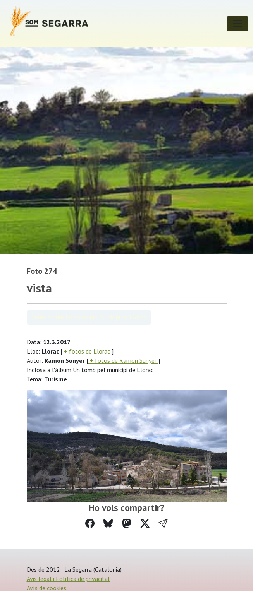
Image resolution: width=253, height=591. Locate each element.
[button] (163, 524)
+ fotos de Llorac (87, 351)
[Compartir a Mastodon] (126, 524)
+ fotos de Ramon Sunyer (123, 360)
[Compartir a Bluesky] (108, 524)
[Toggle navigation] (237, 23)
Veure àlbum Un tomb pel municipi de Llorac (89, 317)
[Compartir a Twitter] (145, 524)
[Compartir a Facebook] (90, 524)
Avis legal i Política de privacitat (68, 578)
